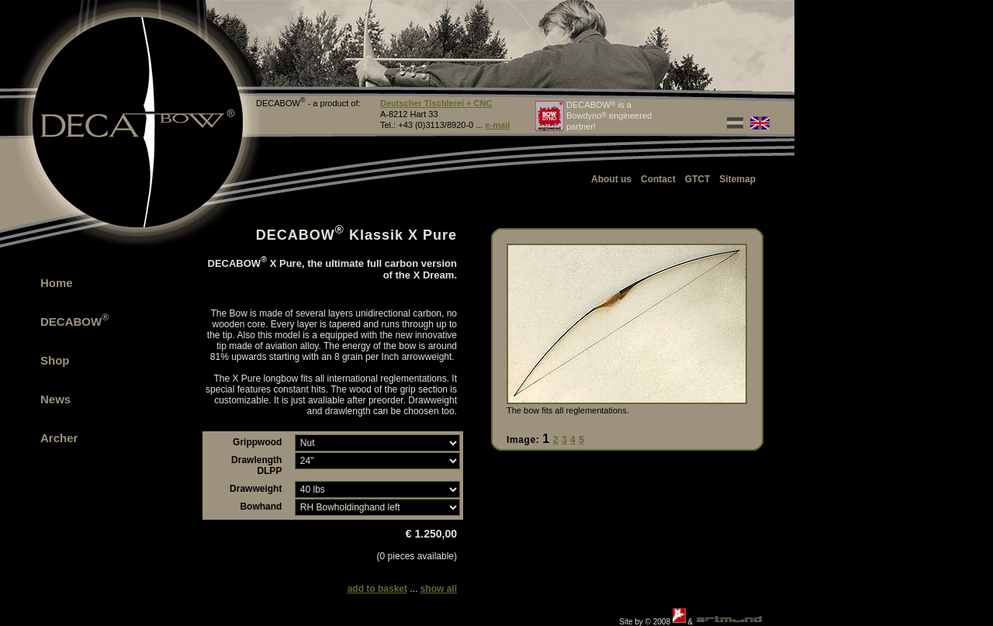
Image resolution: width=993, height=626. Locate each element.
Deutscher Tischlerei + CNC (436, 103)
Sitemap (737, 179)
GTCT (698, 179)
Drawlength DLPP (256, 465)
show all (438, 588)
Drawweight (256, 488)
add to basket (377, 588)
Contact (658, 179)
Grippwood (257, 442)
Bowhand (261, 506)
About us (611, 179)
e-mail (497, 125)
